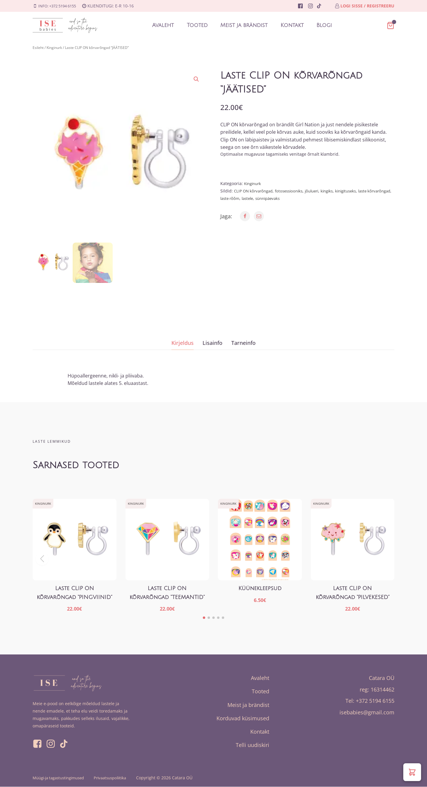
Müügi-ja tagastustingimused (62, 778)
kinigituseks (356, 191)
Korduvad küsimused (242, 718)
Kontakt (292, 25)
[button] (196, 79)
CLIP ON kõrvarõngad (255, 191)
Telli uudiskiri (252, 745)
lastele (277, 198)
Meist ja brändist (243, 25)
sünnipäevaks (300, 198)
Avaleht (162, 25)
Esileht (38, 47)
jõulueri (318, 191)
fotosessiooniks (293, 191)
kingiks (335, 191)
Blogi (324, 25)
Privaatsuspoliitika (119, 778)
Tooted (197, 25)
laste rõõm (258, 198)
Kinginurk (54, 47)
